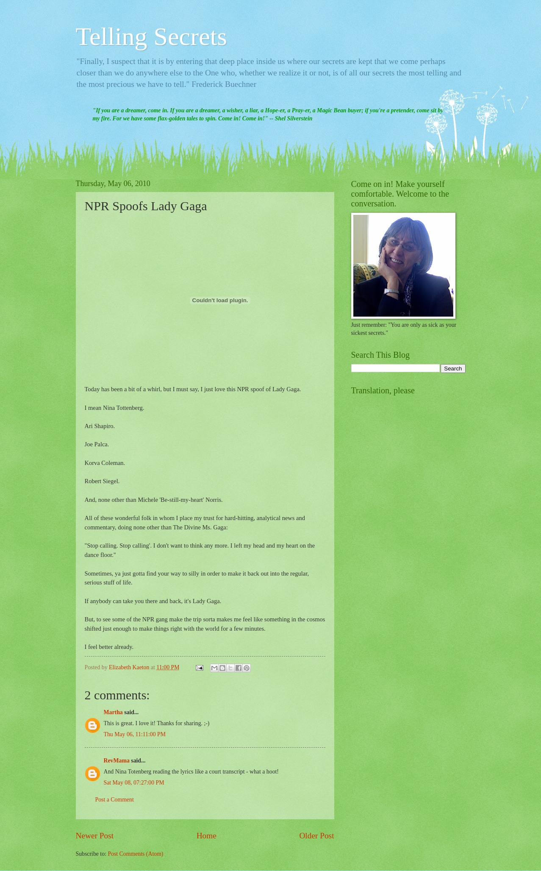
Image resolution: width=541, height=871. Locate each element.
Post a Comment (114, 799)
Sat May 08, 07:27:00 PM (134, 782)
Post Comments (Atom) (135, 854)
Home (206, 835)
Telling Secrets (151, 36)
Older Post (316, 835)
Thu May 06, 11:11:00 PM (135, 734)
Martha (113, 712)
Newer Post (95, 835)
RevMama (117, 760)
